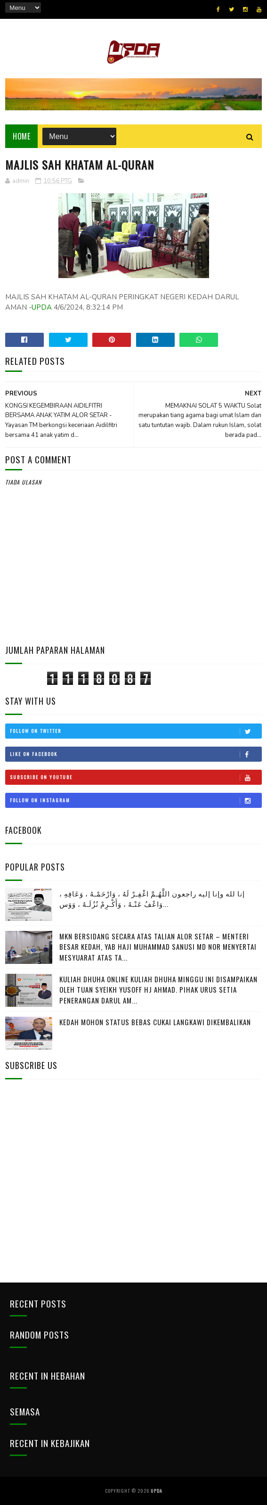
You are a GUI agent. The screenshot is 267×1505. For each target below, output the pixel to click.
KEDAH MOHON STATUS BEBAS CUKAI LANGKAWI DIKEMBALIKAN (155, 1022)
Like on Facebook (135, 754)
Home (21, 136)
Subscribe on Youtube (135, 777)
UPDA (42, 307)
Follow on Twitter (135, 731)
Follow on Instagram (135, 800)
